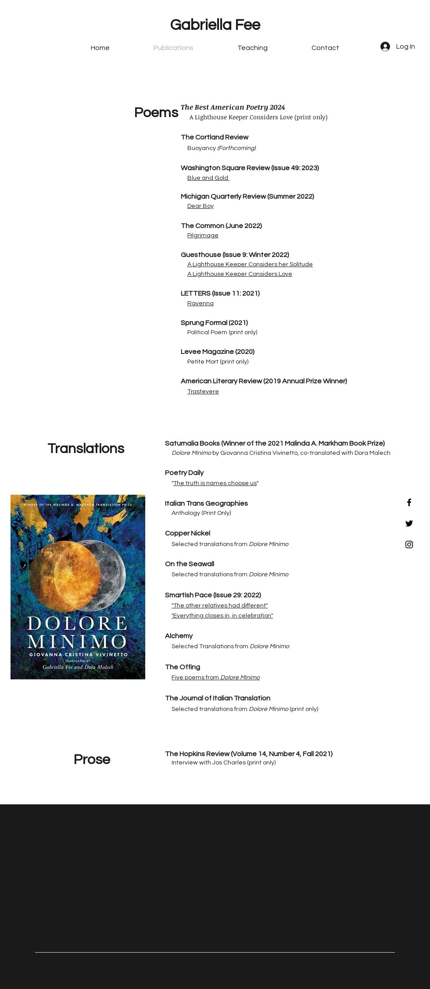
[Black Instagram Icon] (409, 544)
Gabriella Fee (215, 25)
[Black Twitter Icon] (409, 523)
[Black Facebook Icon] (409, 502)
